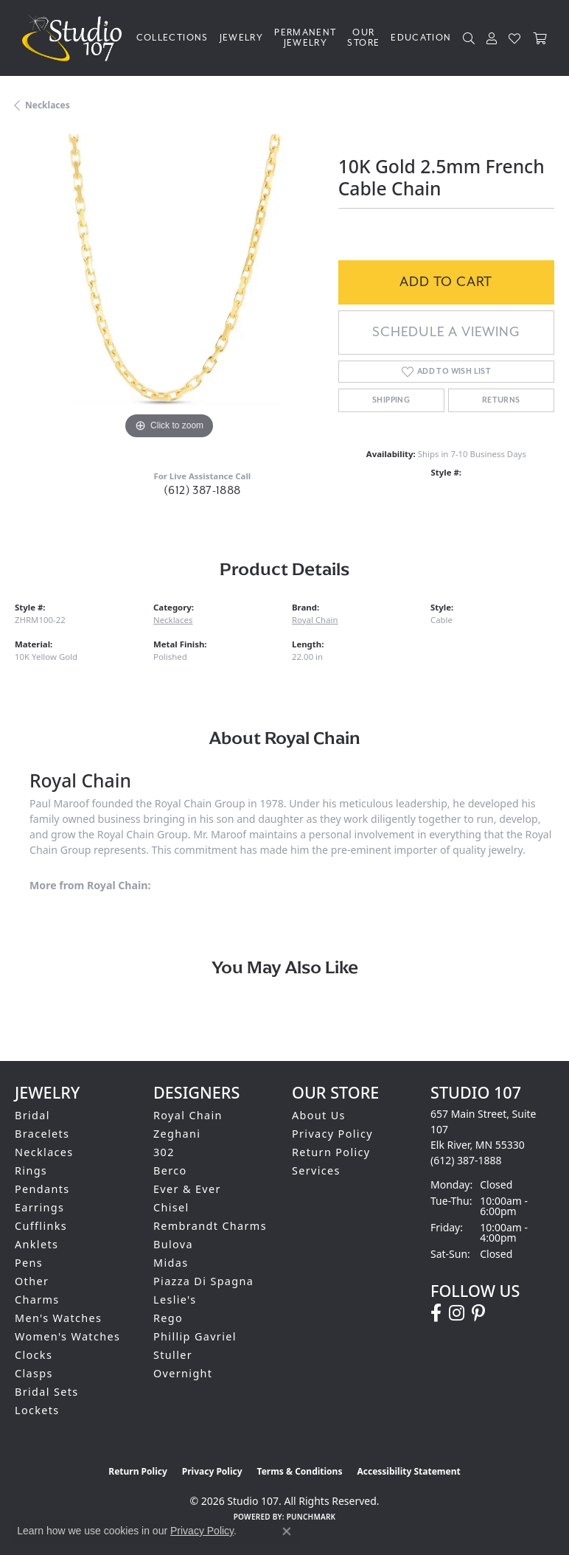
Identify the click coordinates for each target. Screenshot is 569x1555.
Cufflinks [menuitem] (41, 1226)
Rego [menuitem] (168, 1318)
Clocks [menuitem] (33, 1355)
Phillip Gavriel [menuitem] (195, 1336)
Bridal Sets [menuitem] (46, 1392)
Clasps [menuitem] (34, 1373)
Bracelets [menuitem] (42, 1134)
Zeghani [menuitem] (176, 1134)
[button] (469, 38)
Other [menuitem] (32, 1281)
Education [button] (421, 38)
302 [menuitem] (164, 1152)
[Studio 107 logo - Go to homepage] (75, 38)
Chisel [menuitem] (171, 1207)
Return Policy (331, 1152)
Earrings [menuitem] (39, 1207)
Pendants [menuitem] (42, 1189)
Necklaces (47, 105)
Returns (501, 400)
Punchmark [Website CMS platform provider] (311, 1516)
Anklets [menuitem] (36, 1244)
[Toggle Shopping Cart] (540, 38)
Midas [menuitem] (170, 1263)
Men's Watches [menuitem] (58, 1318)
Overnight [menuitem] (182, 1373)
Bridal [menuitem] (32, 1115)
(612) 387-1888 (202, 490)
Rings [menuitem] (31, 1170)
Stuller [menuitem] (172, 1355)
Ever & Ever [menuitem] (187, 1189)
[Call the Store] (466, 1160)
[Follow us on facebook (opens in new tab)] (435, 1313)
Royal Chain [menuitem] (188, 1115)
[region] (169, 288)
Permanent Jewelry (305, 38)
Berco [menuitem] (170, 1170)
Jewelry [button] (242, 38)
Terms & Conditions (300, 1471)
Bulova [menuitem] (173, 1244)
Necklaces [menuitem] (44, 1152)
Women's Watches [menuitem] (67, 1336)
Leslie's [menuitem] (175, 1300)
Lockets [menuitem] (37, 1410)
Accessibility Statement (408, 1471)
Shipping (391, 400)
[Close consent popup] (286, 1531)
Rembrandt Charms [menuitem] (210, 1226)
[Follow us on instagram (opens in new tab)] (456, 1313)
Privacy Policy (332, 1134)
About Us (319, 1115)
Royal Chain (315, 619)
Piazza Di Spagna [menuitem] (203, 1281)
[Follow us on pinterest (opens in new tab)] (478, 1313)
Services (316, 1170)
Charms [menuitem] (37, 1300)
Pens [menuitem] (29, 1263)
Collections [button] (172, 38)
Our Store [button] (363, 38)
